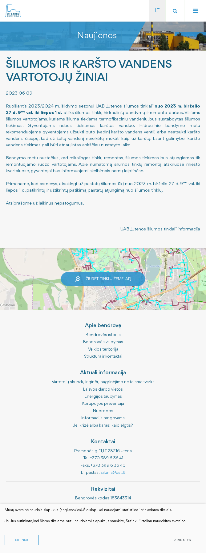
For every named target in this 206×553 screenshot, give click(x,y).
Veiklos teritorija (103, 349)
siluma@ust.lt (113, 472)
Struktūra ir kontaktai (103, 356)
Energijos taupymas (103, 396)
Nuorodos (103, 411)
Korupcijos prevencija (103, 403)
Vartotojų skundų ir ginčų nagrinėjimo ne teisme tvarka (103, 382)
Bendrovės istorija (103, 335)
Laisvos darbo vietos (103, 389)
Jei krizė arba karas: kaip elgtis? (103, 425)
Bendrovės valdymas (103, 342)
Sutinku (21, 540)
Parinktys (181, 540)
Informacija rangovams (103, 418)
